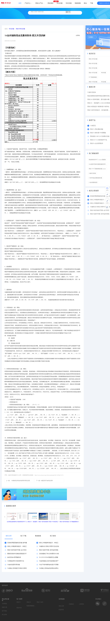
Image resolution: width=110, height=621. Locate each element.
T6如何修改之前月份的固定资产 (48, 561)
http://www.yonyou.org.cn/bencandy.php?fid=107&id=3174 (49, 475)
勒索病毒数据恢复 (31, 605)
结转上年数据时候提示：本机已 (48, 542)
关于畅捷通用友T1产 (75, 521)
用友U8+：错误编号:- (33, 521)
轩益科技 (61, 609)
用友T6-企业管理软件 (96, 143)
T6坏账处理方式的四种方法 (15, 561)
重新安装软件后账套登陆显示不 (17, 553)
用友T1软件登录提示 (65, 521)
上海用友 (81, 604)
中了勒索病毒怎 (93, 77)
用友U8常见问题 (93, 59)
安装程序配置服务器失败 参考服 (17, 542)
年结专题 (69, 3)
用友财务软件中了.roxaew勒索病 (97, 159)
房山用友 (4, 614)
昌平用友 (4, 611)
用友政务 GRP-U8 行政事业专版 (99, 136)
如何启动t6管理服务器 (14, 557)
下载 (91, 3)
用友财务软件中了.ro (22, 521)
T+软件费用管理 (93, 182)
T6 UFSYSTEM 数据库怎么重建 (48, 557)
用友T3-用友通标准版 (96, 129)
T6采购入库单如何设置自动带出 (48, 568)
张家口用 (4, 607)
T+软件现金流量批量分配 (95, 178)
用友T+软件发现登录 (43, 521)
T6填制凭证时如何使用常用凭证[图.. (18, 480)
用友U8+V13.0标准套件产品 (98, 140)
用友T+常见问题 (93, 81)
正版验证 (71, 604)
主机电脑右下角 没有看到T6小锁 (49, 553)
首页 (20, 3)
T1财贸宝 (93, 125)
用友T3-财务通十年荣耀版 (98, 132)
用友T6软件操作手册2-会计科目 (16, 550)
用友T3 (18, 602)
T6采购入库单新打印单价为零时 (17, 568)
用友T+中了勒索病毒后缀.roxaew (97, 168)
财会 (85, 3)
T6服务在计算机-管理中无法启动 (49, 546)
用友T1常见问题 (93, 72)
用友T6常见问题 (20, 28)
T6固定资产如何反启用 (44, 480)
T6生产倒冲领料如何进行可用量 (48, 564)
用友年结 (19, 607)
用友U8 (29, 602)
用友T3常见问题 (93, 68)
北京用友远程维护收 (12, 521)
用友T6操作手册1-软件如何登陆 (48, 550)
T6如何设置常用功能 (13, 564)
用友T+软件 (40, 602)
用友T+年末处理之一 (54, 521)
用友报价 (50, 3)
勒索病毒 (78, 3)
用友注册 (61, 606)
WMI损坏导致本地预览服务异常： (98, 164)
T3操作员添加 (91, 92)
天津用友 (4, 603)
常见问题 (60, 3)
